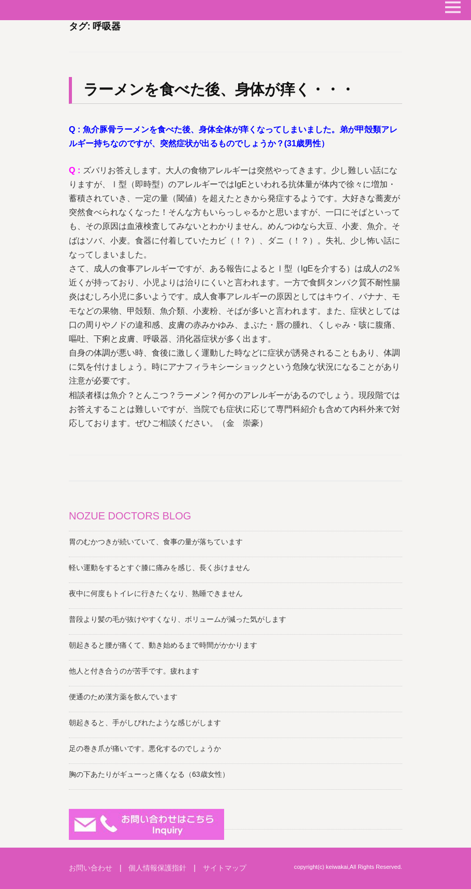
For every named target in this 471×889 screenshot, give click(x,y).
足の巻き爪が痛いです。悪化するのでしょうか (145, 748)
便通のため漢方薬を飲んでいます (123, 697)
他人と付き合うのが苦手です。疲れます (134, 671)
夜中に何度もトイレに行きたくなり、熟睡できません (156, 593)
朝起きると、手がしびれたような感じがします (145, 722)
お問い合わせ (90, 868)
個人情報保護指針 (157, 868)
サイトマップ (224, 868)
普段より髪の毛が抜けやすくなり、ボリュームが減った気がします (177, 619)
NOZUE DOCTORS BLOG (130, 516)
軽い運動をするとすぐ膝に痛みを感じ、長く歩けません (159, 567)
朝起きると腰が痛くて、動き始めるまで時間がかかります (163, 645)
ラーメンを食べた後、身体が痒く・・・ (219, 89)
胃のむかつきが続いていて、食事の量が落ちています (156, 542)
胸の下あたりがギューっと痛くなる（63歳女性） (149, 774)
